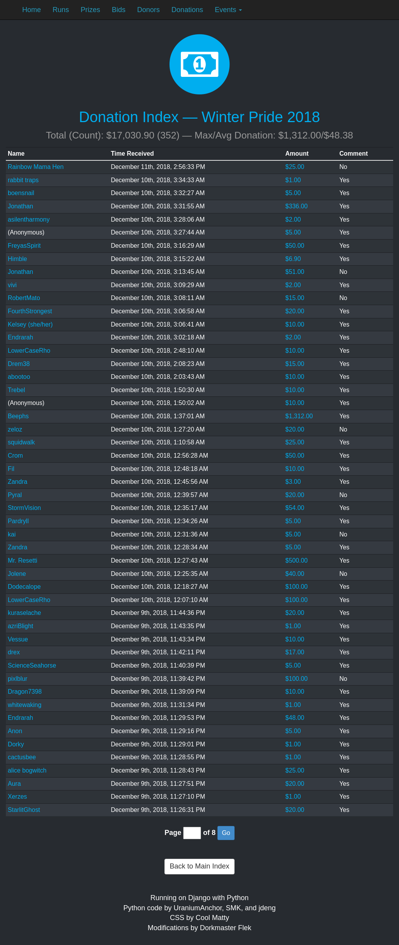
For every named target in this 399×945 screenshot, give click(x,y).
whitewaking (24, 705)
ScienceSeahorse (32, 665)
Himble (17, 259)
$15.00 (294, 298)
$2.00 (293, 219)
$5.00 (293, 193)
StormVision (24, 507)
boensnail (21, 193)
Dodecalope (24, 586)
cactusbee (22, 757)
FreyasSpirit (24, 245)
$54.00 (294, 507)
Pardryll (18, 521)
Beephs (18, 416)
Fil (11, 468)
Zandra (17, 481)
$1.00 (293, 180)
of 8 (209, 833)
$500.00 (296, 560)
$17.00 (294, 652)
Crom (15, 455)
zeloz (15, 429)
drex (14, 652)
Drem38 (19, 364)
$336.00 (296, 206)
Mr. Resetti (22, 560)
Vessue (18, 639)
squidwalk (21, 442)
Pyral (15, 495)
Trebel (16, 390)
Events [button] (228, 10)
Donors (148, 10)
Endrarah (20, 337)
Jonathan (20, 206)
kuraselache (24, 612)
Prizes (90, 10)
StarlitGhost (24, 809)
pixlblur (17, 678)
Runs (61, 10)
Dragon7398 (25, 691)
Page (172, 833)
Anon (15, 731)
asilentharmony (28, 219)
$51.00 (294, 271)
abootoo (19, 376)
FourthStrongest (30, 311)
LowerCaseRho (29, 350)
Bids (118, 10)
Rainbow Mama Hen (36, 166)
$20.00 (294, 311)
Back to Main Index (199, 866)
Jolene (17, 573)
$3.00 (293, 481)
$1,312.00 (298, 416)
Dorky (16, 744)
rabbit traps (23, 180)
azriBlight (20, 626)
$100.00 (296, 586)
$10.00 (294, 324)
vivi (12, 285)
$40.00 (294, 573)
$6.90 (293, 259)
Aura (14, 783)
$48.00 (294, 717)
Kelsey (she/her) (30, 324)
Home (31, 10)
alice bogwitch (27, 770)
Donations (187, 10)
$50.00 (294, 245)
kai (12, 534)
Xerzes (17, 796)
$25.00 (294, 166)
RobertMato (24, 298)
